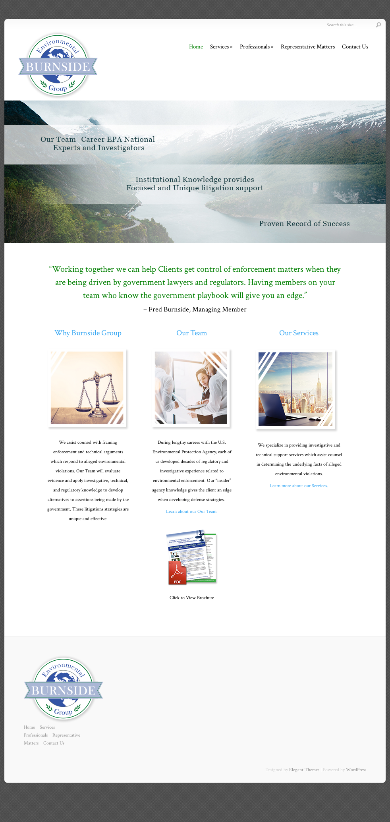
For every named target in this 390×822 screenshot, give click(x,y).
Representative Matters (308, 46)
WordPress (356, 770)
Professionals (255, 46)
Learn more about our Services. (299, 486)
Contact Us (355, 46)
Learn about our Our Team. (192, 511)
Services (219, 46)
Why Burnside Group (88, 333)
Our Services (299, 333)
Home (196, 46)
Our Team (191, 333)
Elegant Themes (304, 770)
